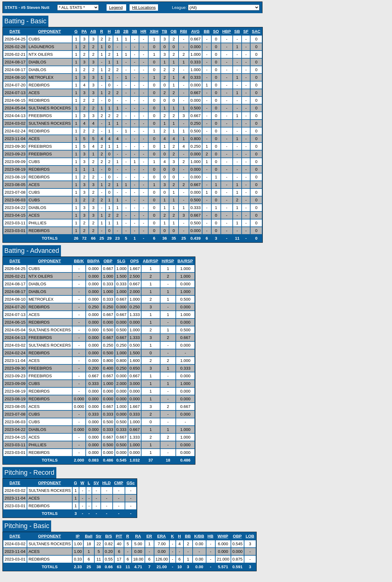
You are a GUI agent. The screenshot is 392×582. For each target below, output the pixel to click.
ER (149, 536)
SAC (256, 31)
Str (99, 536)
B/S (108, 536)
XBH (154, 31)
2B (126, 31)
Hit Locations (144, 7)
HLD (106, 483)
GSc (130, 483)
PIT (119, 536)
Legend (116, 7)
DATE (15, 31)
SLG (121, 261)
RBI (183, 31)
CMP (119, 483)
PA (84, 31)
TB (165, 31)
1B (117, 31)
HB (211, 536)
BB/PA (93, 261)
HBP (226, 31)
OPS (134, 261)
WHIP (222, 536)
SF (246, 31)
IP (78, 536)
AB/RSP (150, 261)
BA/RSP (185, 261)
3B (135, 31)
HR (144, 31)
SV (96, 483)
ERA (161, 536)
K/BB (199, 536)
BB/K (79, 261)
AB (93, 31)
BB (207, 31)
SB (237, 31)
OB (174, 31)
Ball (88, 536)
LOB (250, 536)
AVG (195, 31)
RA (138, 536)
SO (216, 31)
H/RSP (168, 261)
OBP (108, 261)
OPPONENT (49, 31)
